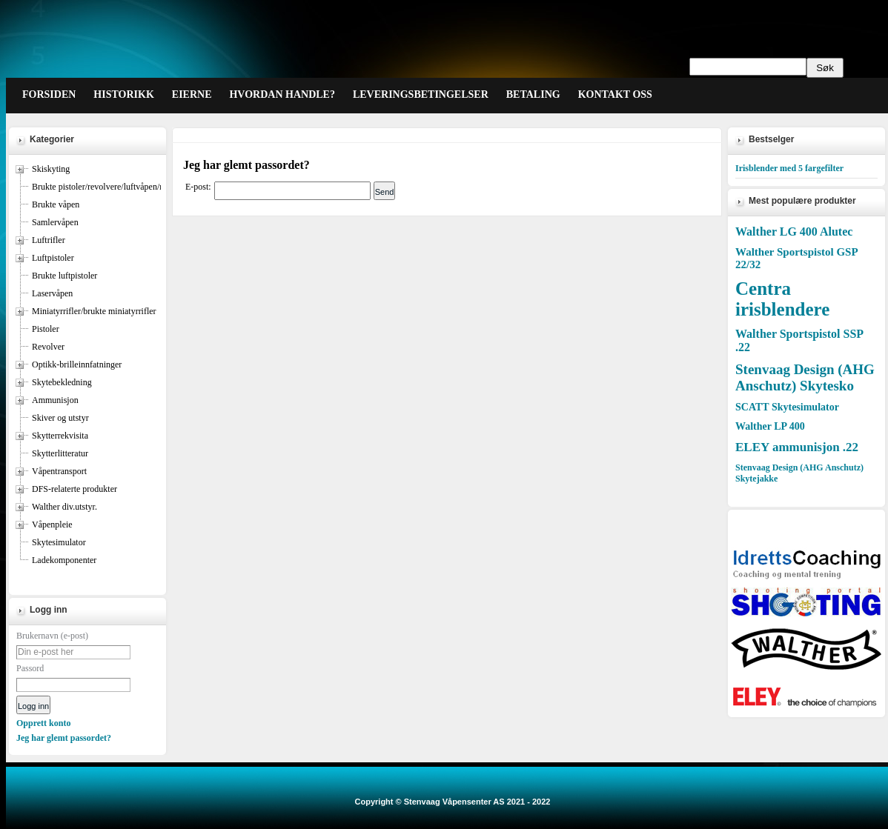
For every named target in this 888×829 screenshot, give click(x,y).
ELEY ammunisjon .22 (796, 447)
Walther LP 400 (770, 426)
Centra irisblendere (782, 299)
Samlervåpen (55, 222)
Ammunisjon (55, 400)
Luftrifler (48, 240)
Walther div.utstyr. (64, 507)
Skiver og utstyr (60, 418)
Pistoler (45, 329)
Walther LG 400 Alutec (793, 231)
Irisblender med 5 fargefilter (789, 168)
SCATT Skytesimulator (787, 407)
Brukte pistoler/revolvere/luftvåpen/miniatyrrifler (120, 187)
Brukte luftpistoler (64, 275)
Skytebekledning (62, 382)
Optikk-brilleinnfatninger (77, 364)
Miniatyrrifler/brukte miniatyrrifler (94, 311)
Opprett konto (43, 723)
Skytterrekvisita (60, 435)
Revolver (48, 347)
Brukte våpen (55, 204)
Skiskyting (51, 169)
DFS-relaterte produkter (74, 489)
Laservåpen (52, 293)
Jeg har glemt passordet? (63, 738)
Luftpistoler (53, 258)
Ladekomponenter (64, 560)
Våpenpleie (52, 524)
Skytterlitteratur (60, 453)
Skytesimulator (59, 542)
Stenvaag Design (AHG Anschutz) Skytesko (805, 377)
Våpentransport (59, 471)
